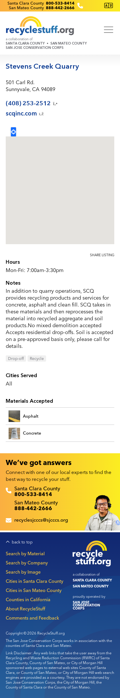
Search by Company (27, 563)
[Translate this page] (108, 5)
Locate (13, 131)
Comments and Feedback (32, 618)
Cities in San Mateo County (34, 590)
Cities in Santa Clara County (34, 581)
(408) (32, 103)
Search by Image (23, 572)
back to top (22, 542)
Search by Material (25, 553)
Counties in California (28, 599)
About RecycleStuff (25, 609)
